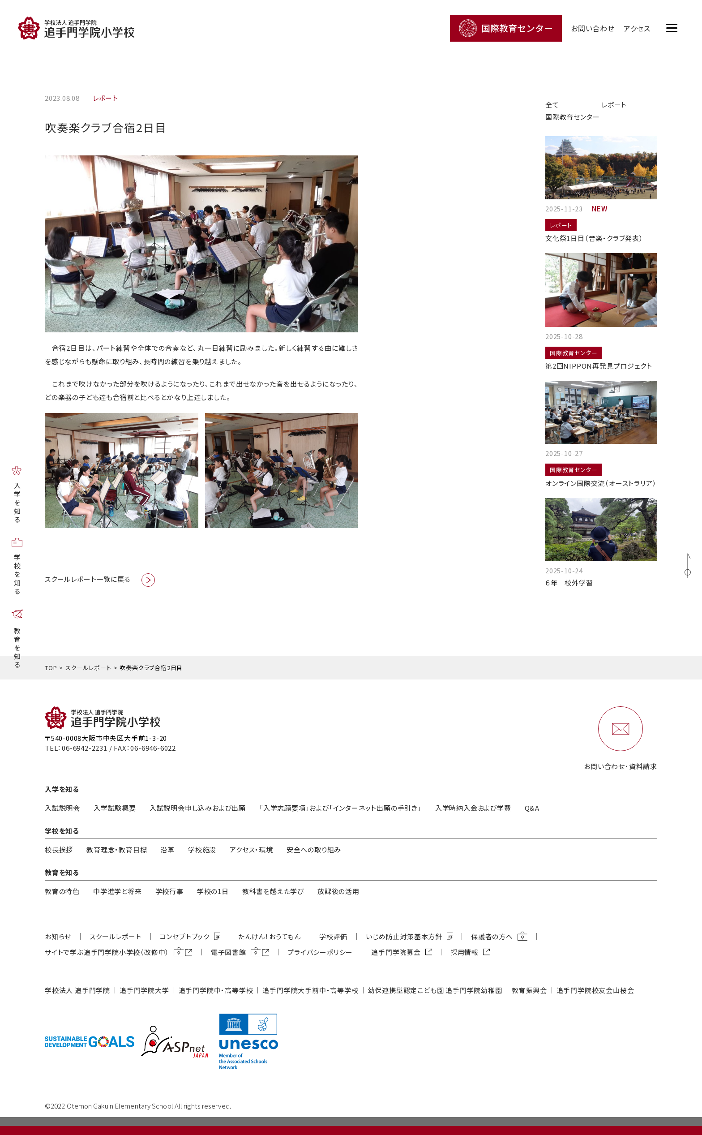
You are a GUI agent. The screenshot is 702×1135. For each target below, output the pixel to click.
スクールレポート (88, 667)
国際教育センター (572, 116)
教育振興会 (529, 990)
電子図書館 (228, 952)
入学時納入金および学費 (473, 808)
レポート (614, 104)
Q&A (532, 808)
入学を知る (17, 503)
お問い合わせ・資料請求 (620, 766)
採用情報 (464, 952)
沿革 (167, 849)
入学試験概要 (115, 808)
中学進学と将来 (117, 891)
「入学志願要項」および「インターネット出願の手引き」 (340, 808)
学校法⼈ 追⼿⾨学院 (77, 990)
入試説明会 (62, 808)
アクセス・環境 (251, 849)
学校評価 (333, 936)
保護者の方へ (492, 936)
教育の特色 (62, 891)
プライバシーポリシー (320, 952)
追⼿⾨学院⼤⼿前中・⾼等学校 (310, 990)
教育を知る (17, 648)
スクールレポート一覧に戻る (87, 579)
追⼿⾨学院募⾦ (396, 952)
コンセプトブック (185, 936)
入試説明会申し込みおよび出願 (198, 808)
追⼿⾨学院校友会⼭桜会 (595, 990)
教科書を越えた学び (273, 891)
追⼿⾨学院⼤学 (144, 990)
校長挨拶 (59, 849)
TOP (51, 667)
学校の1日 (213, 891)
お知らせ (58, 936)
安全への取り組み (314, 849)
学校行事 (169, 891)
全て (552, 104)
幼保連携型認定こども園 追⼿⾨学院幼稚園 (435, 990)
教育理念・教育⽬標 (116, 849)
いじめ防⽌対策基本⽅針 (404, 936)
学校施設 (202, 849)
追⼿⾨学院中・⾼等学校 (216, 990)
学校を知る (17, 575)
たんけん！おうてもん (269, 936)
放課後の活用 (338, 891)
